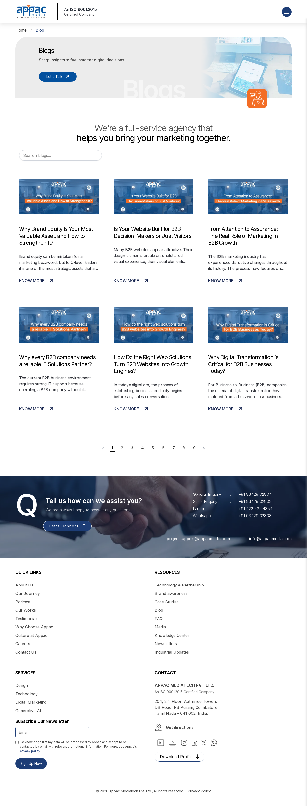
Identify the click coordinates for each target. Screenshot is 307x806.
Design (21, 685)
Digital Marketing (30, 702)
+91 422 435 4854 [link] (255, 508)
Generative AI (28, 710)
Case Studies (167, 601)
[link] (172, 742)
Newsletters (166, 643)
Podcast (22, 601)
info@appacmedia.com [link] (264, 539)
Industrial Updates (172, 652)
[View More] (59, 235)
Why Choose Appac (34, 626)
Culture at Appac (31, 635)
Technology (26, 693)
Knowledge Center (172, 635)
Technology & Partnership (179, 585)
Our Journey (27, 593)
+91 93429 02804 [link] (255, 494)
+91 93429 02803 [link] (255, 501)
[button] (223, 727)
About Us (24, 585)
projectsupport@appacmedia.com (192, 539)
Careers (22, 643)
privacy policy (30, 751)
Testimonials (26, 618)
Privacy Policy (199, 791)
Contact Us (25, 652)
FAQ (159, 618)
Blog (159, 610)
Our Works (25, 610)
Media (160, 626)
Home (21, 30)
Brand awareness (171, 593)
